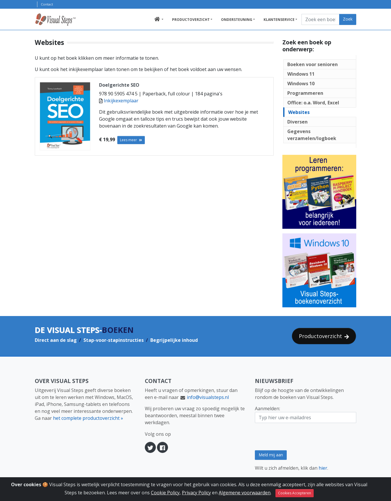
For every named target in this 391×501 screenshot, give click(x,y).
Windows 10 (301, 83)
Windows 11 (301, 74)
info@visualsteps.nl (208, 397)
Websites (299, 112)
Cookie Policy (165, 494)
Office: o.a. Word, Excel (313, 102)
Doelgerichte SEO (119, 85)
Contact (47, 4)
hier (323, 468)
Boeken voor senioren (312, 64)
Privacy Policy (196, 494)
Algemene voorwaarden (245, 494)
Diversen (297, 122)
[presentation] (299, 436)
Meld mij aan (271, 455)
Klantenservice (279, 19)
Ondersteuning (236, 19)
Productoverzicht (191, 19)
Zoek (347, 19)
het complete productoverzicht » (88, 418)
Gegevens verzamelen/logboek (311, 134)
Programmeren (305, 93)
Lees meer (131, 139)
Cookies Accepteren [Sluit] (294, 494)
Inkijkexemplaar (121, 100)
